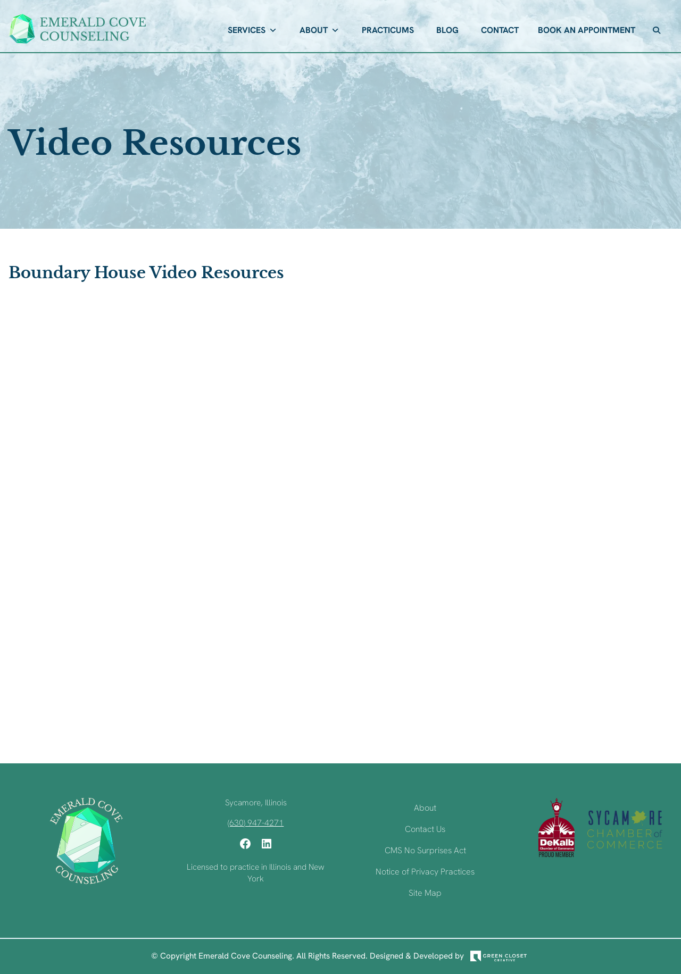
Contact (500, 30)
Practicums (388, 30)
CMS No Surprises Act (425, 850)
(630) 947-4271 (256, 823)
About (319, 30)
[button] (656, 30)
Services (252, 30)
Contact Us (425, 829)
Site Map (425, 892)
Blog (447, 30)
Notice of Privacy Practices (425, 871)
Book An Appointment (586, 30)
